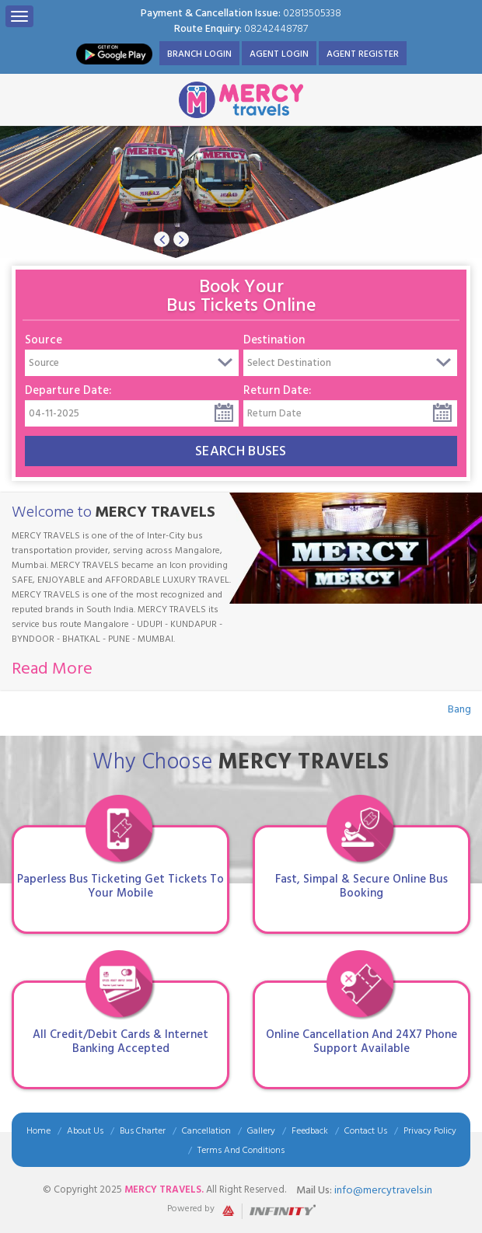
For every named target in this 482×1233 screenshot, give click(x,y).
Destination (274, 340)
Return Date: (277, 390)
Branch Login (199, 54)
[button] (161, 239)
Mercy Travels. (165, 1189)
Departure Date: (68, 390)
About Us (85, 1130)
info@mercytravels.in (383, 1190)
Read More (52, 668)
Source (43, 340)
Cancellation (206, 1130)
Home (38, 1130)
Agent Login (279, 54)
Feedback (310, 1130)
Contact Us (365, 1130)
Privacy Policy (429, 1130)
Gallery (261, 1130)
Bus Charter (143, 1130)
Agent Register (363, 54)
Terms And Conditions (241, 1150)
